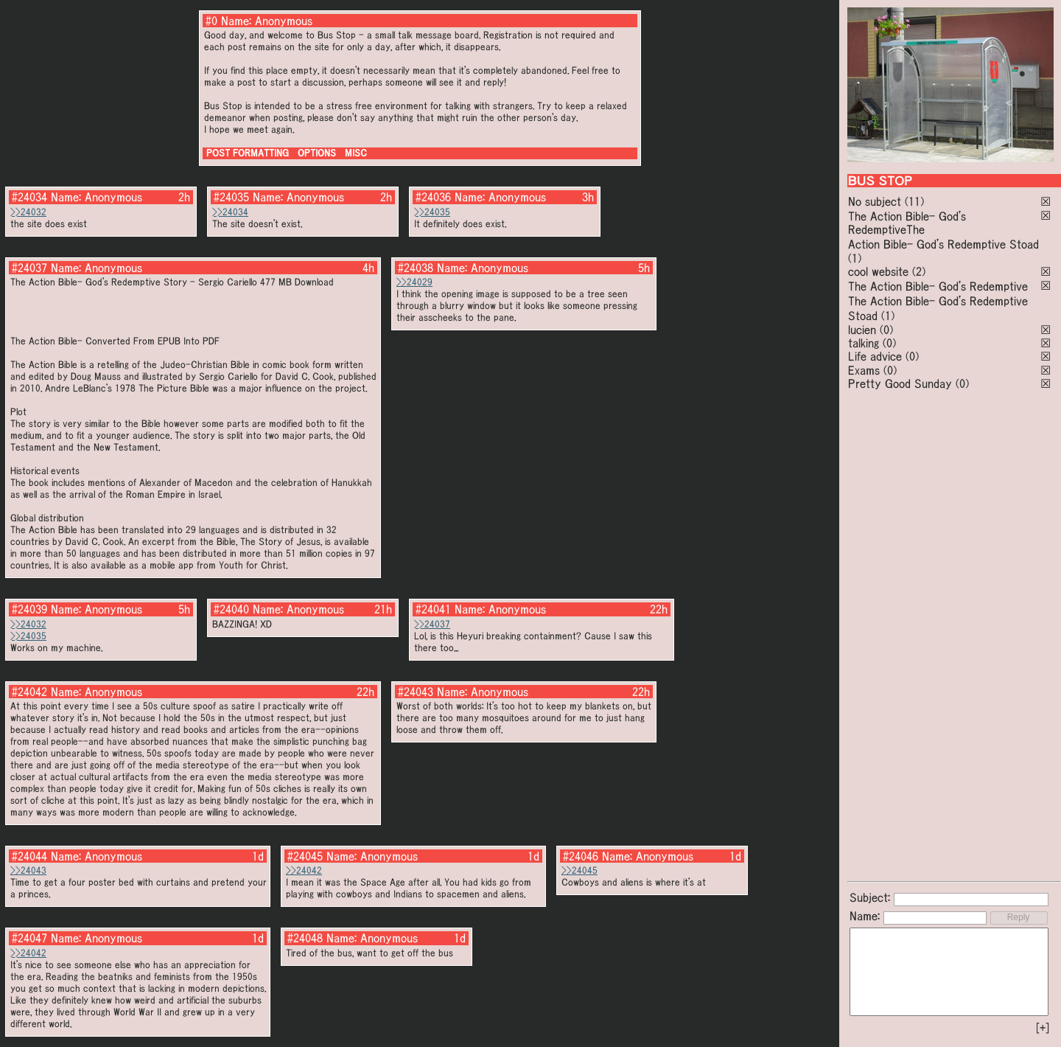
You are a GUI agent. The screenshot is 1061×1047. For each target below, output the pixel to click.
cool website (878, 271)
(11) (914, 201)
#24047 (29, 938)
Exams (864, 370)
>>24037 (432, 624)
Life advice (875, 356)
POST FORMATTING (247, 153)
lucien (862, 329)
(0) (886, 329)
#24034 (29, 197)
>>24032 (28, 212)
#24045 (305, 856)
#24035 (231, 197)
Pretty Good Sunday (900, 383)
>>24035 (432, 212)
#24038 (415, 268)
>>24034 (230, 212)
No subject (876, 201)
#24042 (29, 692)
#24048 (305, 938)
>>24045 (579, 870)
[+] (1042, 1028)
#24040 (231, 609)
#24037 (29, 268)
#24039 (29, 609)
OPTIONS (317, 153)
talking (863, 343)
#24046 (580, 856)
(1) (854, 258)
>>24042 (304, 870)
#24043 (415, 692)
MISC (356, 153)
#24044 (29, 856)
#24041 (433, 609)
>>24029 (414, 282)
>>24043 (28, 870)
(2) (918, 271)
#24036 (433, 197)
